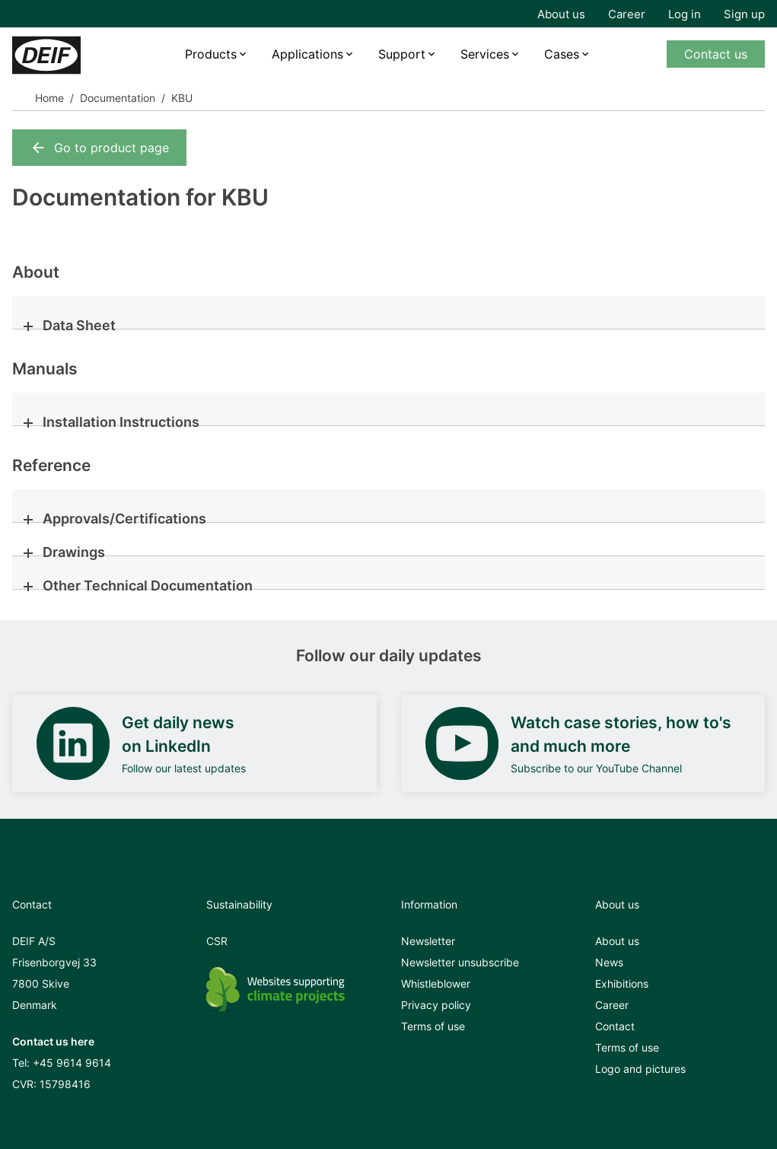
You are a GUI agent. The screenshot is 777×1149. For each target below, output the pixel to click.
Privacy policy (436, 1004)
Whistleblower (435, 983)
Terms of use (433, 1026)
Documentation (117, 97)
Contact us (715, 54)
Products (211, 54)
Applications (307, 54)
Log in (684, 14)
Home (49, 97)
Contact (615, 1026)
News (609, 962)
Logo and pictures (640, 1068)
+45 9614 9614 (72, 1062)
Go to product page (99, 147)
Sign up (744, 14)
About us (561, 14)
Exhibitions (621, 983)
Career (626, 14)
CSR (217, 940)
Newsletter (428, 940)
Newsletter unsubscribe (460, 962)
